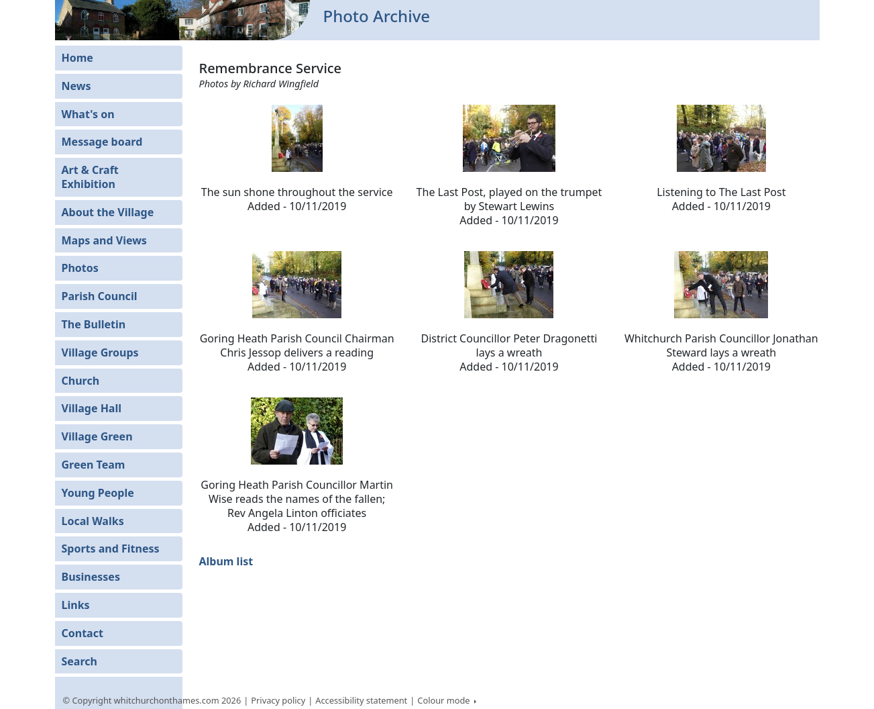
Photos (80, 268)
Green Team (93, 464)
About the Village (108, 212)
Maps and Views (104, 240)
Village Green (97, 436)
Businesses (91, 576)
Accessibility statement (361, 700)
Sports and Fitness (111, 548)
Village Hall (92, 408)
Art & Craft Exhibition (90, 176)
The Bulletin (94, 324)
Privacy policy (278, 700)
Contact (82, 633)
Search (79, 661)
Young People (98, 492)
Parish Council (100, 296)
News (76, 86)
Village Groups (100, 352)
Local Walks (93, 521)
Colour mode (444, 700)
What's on (88, 114)
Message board (102, 141)
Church (81, 380)
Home (77, 57)
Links (76, 605)
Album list (226, 561)
